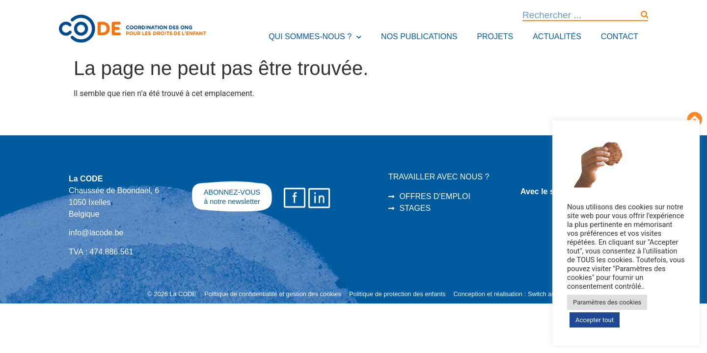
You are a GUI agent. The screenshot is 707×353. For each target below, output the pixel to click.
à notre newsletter (232, 201)
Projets (495, 36)
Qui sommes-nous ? (315, 37)
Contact (619, 36)
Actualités (557, 36)
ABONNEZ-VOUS (232, 192)
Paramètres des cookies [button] (607, 302)
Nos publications (419, 36)
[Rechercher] (644, 15)
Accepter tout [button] (594, 320)
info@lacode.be (96, 232)
